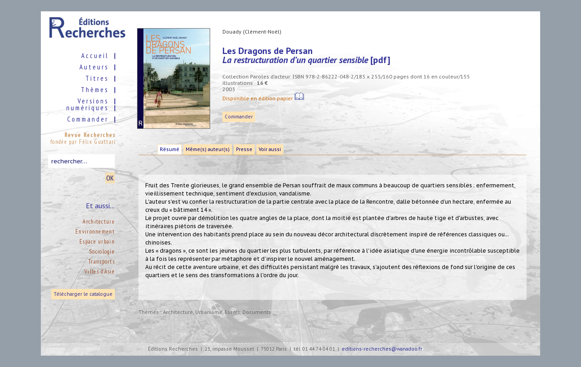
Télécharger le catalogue (83, 294)
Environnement (95, 231)
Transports (102, 261)
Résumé (169, 149)
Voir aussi (270, 149)
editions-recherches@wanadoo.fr (382, 349)
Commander (239, 117)
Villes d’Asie (99, 271)
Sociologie (102, 251)
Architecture (99, 221)
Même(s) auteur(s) (208, 149)
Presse (244, 149)
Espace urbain (97, 241)
